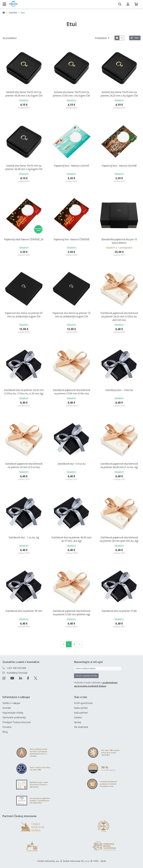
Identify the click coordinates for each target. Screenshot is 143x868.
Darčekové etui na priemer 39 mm (24, 610)
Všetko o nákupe (11, 703)
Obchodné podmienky (14, 717)
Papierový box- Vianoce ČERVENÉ (71, 239)
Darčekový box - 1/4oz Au (119, 390)
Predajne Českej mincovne (16, 722)
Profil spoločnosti (83, 703)
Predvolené (101, 38)
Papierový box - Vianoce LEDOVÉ (71, 165)
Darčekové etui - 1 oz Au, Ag (24, 537)
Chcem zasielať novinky (86, 675)
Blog (4, 731)
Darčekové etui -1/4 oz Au (71, 463)
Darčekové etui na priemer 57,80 (119, 610)
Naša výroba (81, 707)
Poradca (6, 727)
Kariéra (78, 717)
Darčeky (13, 12)
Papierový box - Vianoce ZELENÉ (119, 165)
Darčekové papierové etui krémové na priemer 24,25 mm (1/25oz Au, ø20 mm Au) (119, 316)
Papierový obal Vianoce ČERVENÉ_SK (23, 239)
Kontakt (6, 707)
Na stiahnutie (81, 727)
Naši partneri (81, 712)
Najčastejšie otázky (12, 712)
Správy (77, 722)
